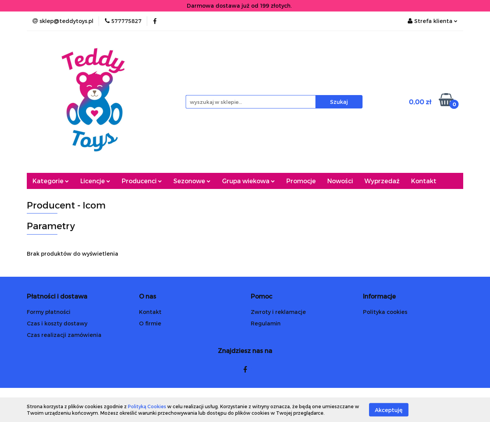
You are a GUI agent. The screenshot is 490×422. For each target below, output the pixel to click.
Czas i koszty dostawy (57, 323)
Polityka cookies (385, 312)
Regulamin (266, 323)
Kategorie (51, 180)
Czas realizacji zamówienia (64, 335)
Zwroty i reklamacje (278, 312)
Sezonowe (192, 180)
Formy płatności (48, 312)
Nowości (340, 180)
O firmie (150, 323)
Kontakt (423, 180)
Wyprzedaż (382, 180)
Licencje (95, 180)
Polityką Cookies (147, 406)
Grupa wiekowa (248, 180)
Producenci (142, 180)
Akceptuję (389, 409)
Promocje (301, 180)
